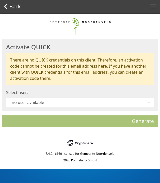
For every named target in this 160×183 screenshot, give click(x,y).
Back (12, 6)
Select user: (17, 92)
